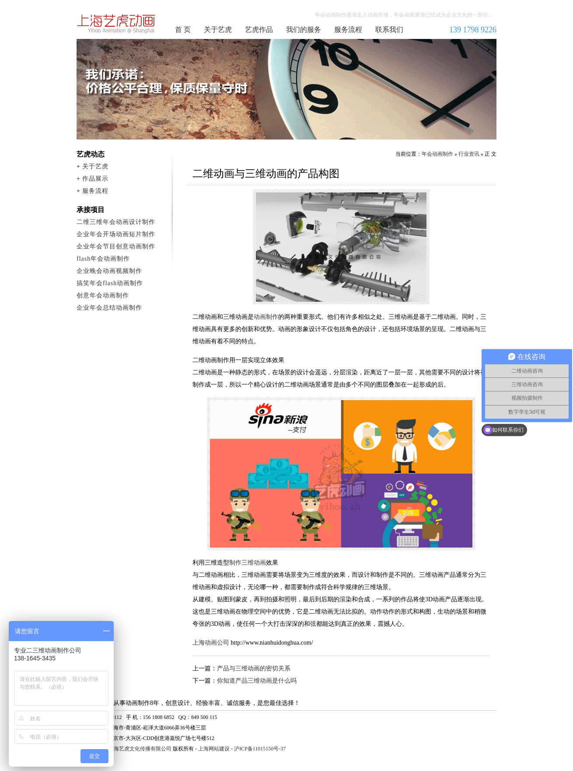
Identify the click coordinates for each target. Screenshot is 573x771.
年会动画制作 (116, 23)
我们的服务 (303, 29)
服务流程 (348, 29)
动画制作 (266, 317)
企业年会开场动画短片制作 (116, 234)
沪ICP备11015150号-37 (260, 749)
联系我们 (389, 29)
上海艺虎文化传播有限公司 (139, 749)
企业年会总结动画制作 (109, 307)
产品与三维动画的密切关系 (253, 668)
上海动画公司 (210, 642)
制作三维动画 (247, 562)
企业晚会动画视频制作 (109, 271)
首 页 (183, 29)
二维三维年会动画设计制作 (116, 222)
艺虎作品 (259, 29)
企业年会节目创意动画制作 (116, 246)
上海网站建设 (214, 749)
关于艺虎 (218, 29)
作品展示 (95, 178)
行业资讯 (468, 154)
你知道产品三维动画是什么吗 (257, 680)
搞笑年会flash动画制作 (110, 283)
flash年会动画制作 (103, 258)
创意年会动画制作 (103, 295)
